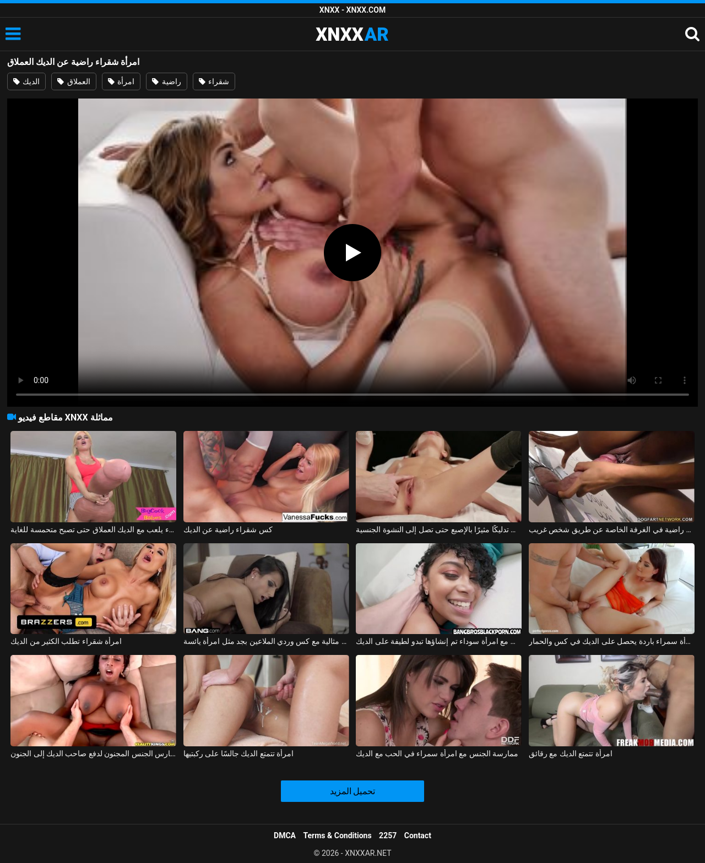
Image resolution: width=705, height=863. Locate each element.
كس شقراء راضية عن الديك (228, 529)
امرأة (121, 81)
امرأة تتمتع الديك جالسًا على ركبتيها (238, 753)
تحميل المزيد (353, 791)
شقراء (214, 81)
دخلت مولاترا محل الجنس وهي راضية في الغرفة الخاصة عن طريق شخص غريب (612, 529)
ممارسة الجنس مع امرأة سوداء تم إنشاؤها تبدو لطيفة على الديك (439, 641)
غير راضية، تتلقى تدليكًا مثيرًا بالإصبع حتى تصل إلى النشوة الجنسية (439, 529)
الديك (26, 81)
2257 (388, 835)
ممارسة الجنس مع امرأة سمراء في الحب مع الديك (437, 753)
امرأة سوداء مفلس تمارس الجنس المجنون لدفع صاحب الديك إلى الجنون (93, 753)
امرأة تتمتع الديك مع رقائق (570, 753)
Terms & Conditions (337, 835)
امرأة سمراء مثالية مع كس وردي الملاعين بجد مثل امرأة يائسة (266, 641)
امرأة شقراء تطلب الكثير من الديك (66, 641)
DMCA (285, 835)
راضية (166, 81)
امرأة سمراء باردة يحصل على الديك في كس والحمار (612, 641)
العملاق (73, 81)
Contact (417, 835)
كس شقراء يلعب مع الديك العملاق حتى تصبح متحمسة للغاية (93, 529)
